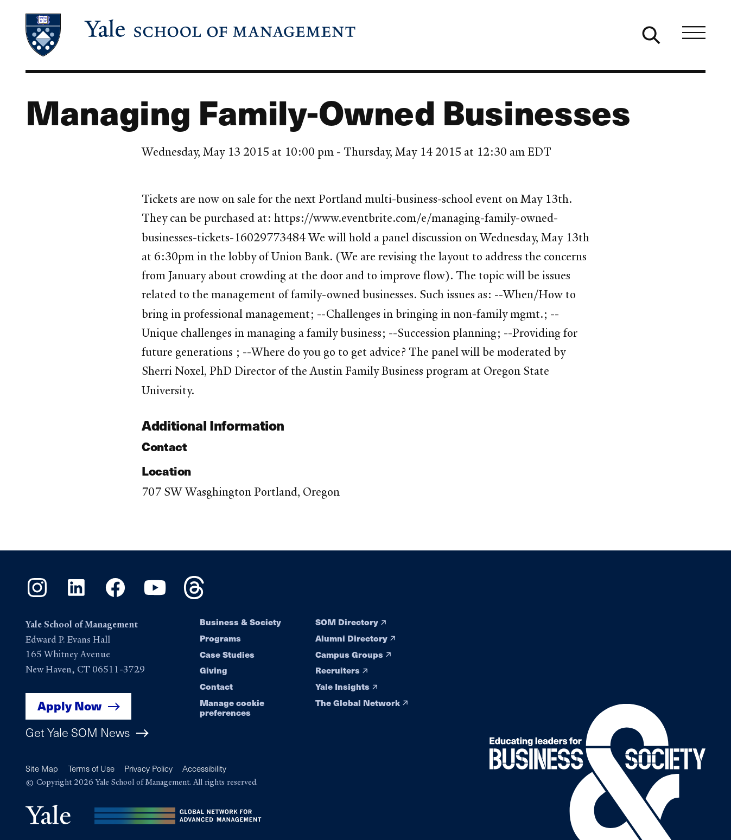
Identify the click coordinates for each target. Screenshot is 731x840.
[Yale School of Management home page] (192, 35)
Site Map (42, 768)
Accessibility (204, 768)
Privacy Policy (148, 768)
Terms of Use (91, 768)
